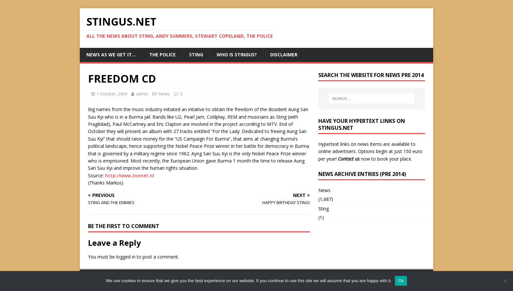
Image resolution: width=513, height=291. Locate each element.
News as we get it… (111, 54)
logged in (125, 257)
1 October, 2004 (112, 94)
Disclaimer (283, 54)
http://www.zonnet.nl (129, 175)
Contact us (349, 159)
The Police (162, 54)
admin (142, 94)
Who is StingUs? (237, 54)
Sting (196, 54)
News (164, 94)
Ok (401, 280)
